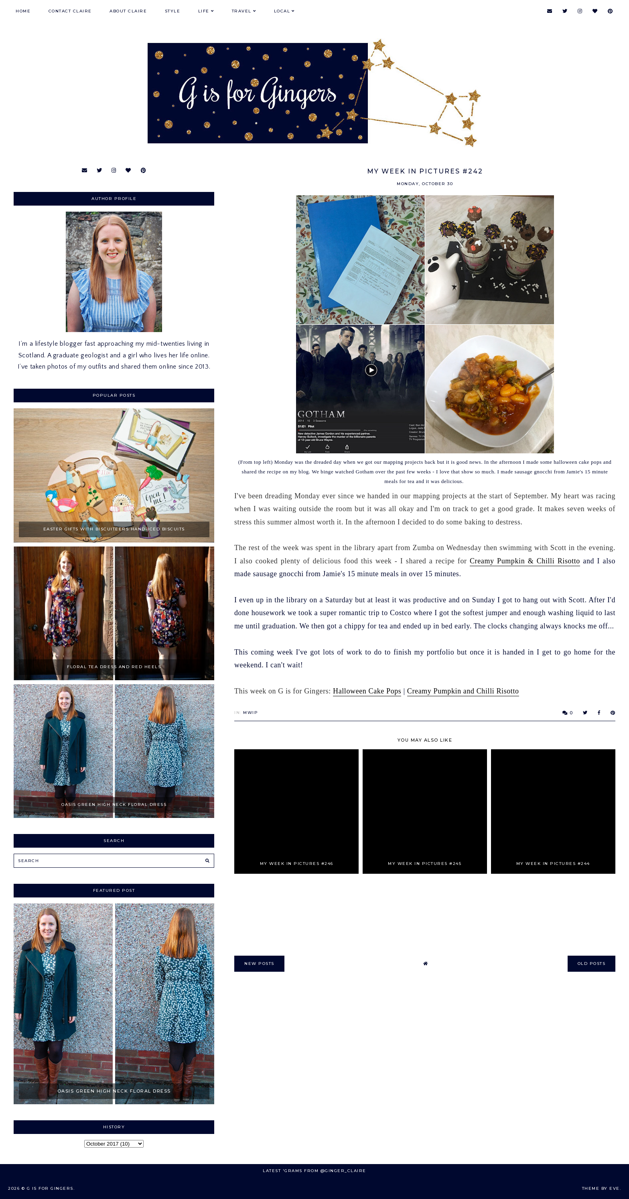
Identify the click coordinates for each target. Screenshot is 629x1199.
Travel (242, 11)
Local (282, 11)
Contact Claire (70, 11)
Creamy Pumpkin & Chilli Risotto (525, 561)
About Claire (128, 11)
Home (23, 11)
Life (203, 11)
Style (173, 11)
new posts (259, 963)
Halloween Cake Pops (367, 691)
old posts (592, 963)
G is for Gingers (50, 1188)
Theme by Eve (601, 1188)
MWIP (250, 712)
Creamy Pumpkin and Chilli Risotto (463, 691)
